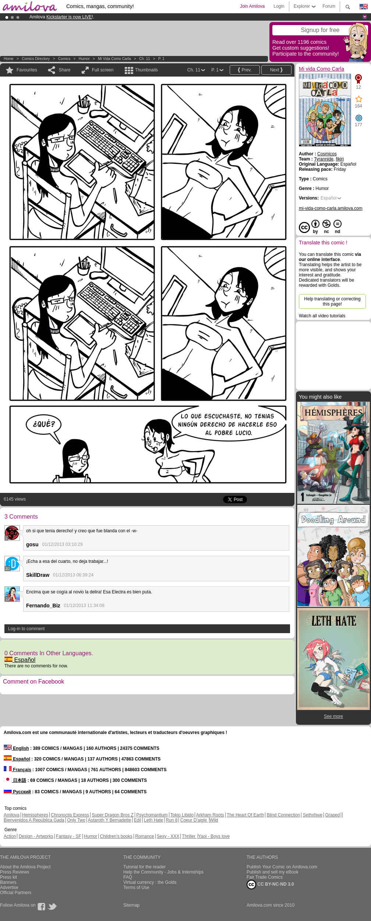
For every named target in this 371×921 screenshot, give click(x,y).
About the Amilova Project (25, 866)
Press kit (8, 877)
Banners (8, 882)
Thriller (189, 836)
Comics (64, 59)
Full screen (103, 70)
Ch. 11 (144, 59)
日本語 (15, 780)
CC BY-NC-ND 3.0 (270, 884)
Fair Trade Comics (265, 877)
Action (10, 836)
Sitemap (131, 905)
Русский (17, 791)
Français (17, 769)
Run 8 (171, 820)
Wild (213, 820)
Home (9, 59)
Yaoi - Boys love (214, 836)
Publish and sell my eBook (272, 872)
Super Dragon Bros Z (112, 815)
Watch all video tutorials (322, 315)
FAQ (127, 877)
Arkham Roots (210, 815)
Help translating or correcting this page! (332, 301)
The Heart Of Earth (245, 815)
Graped (332, 815)
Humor (84, 59)
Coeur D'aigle (194, 820)
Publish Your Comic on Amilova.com (282, 866)
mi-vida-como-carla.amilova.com (331, 208)
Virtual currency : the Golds (150, 882)
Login (278, 6)
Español (19, 660)
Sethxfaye (312, 815)
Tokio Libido (182, 815)
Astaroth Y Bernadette (109, 820)
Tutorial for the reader (144, 866)
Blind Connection (283, 815)
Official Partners (15, 892)
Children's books (116, 836)
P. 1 (161, 59)
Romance (144, 836)
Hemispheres (35, 815)
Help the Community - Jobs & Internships (163, 872)
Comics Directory (36, 59)
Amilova (12, 815)
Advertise (9, 887)
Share (64, 70)
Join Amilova (252, 6)
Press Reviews (14, 872)
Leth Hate (153, 820)
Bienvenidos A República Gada (34, 820)
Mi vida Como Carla (114, 59)
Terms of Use (136, 887)
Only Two (76, 820)
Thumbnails (146, 70)
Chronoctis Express (70, 815)
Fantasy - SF (68, 836)
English (16, 748)
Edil (137, 820)
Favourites (27, 70)
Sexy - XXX (168, 836)
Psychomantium (151, 815)
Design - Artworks (36, 836)
